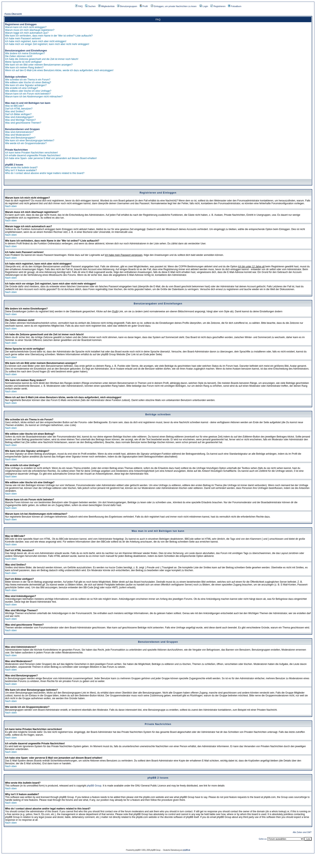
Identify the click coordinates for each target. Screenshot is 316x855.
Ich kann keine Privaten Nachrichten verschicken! (31, 152)
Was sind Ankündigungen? (19, 117)
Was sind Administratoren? (19, 132)
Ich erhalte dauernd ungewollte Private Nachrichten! (33, 155)
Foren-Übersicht (13, 14)
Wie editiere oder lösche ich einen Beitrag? (28, 82)
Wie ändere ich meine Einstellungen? (25, 53)
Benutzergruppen (127, 6)
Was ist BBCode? (14, 105)
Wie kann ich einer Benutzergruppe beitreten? (29, 140)
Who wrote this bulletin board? (21, 167)
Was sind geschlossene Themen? (23, 122)
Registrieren (217, 6)
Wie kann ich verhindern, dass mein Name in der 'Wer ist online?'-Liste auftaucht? (49, 35)
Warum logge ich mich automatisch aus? (27, 32)
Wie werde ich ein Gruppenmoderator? (26, 143)
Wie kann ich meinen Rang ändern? (24, 67)
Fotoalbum (234, 6)
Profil (144, 6)
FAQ (79, 6)
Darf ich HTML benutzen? (18, 108)
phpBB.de (186, 850)
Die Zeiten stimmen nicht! (18, 56)
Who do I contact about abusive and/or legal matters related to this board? (44, 173)
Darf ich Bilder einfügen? (18, 114)
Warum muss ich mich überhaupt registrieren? (29, 30)
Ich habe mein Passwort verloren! (23, 38)
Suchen (90, 6)
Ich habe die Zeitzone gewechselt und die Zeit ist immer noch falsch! (41, 59)
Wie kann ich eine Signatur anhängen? (26, 85)
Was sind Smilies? (15, 111)
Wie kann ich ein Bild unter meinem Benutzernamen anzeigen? (39, 64)
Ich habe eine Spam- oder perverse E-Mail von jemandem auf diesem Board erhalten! (51, 158)
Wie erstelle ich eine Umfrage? (21, 88)
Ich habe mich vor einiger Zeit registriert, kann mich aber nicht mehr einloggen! (47, 44)
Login (204, 6)
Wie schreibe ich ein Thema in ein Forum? (27, 79)
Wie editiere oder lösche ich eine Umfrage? (28, 91)
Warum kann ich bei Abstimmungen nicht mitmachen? (34, 96)
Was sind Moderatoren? (18, 134)
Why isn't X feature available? (21, 170)
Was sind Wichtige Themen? (20, 120)
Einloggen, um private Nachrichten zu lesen (173, 6)
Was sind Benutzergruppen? (20, 137)
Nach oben (11, 206)
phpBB (137, 850)
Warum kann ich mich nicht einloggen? (26, 27)
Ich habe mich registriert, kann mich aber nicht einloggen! (35, 41)
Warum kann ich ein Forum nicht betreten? (28, 93)
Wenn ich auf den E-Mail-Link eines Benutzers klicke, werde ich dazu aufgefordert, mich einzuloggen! (59, 70)
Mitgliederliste (106, 6)
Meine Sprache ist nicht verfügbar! (23, 61)
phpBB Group (94, 785)
